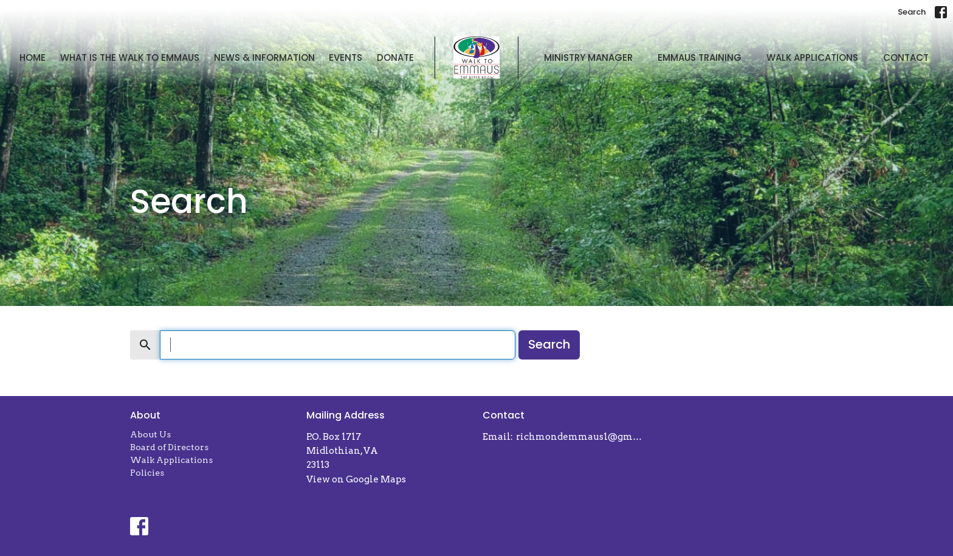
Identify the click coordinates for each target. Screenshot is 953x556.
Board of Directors (169, 447)
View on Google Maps (356, 479)
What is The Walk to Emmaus (129, 57)
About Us (150, 434)
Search (912, 12)
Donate (395, 57)
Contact (906, 57)
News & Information (264, 57)
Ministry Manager (588, 57)
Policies (147, 473)
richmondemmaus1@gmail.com (581, 436)
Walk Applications (812, 57)
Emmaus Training (699, 57)
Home (32, 57)
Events (345, 57)
